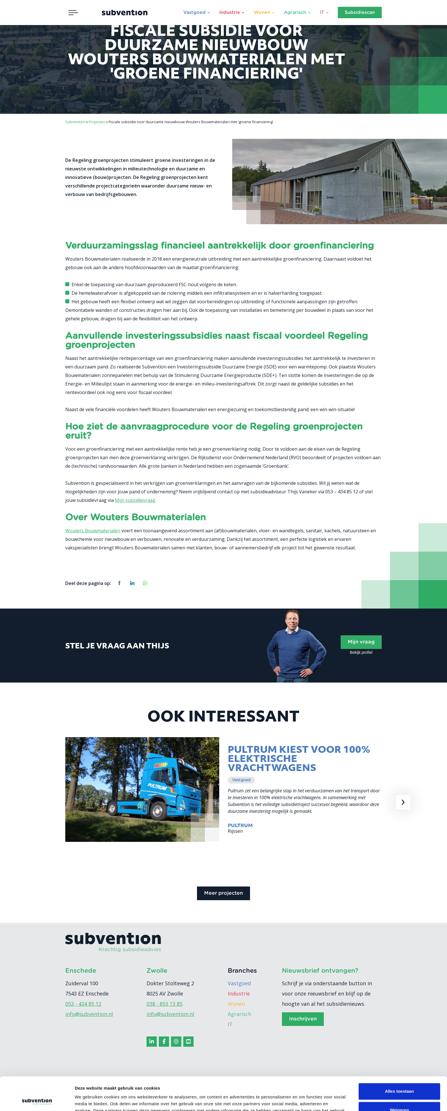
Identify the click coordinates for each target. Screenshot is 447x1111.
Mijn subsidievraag (135, 500)
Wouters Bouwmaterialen (92, 530)
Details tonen (88, 1099)
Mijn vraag (361, 642)
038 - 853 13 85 (164, 1003)
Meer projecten (223, 893)
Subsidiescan (360, 12)
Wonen (262, 12)
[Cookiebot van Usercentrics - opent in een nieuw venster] (37, 1100)
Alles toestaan (399, 1058)
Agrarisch (295, 12)
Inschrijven (303, 1019)
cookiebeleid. (189, 1084)
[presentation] (403, 802)
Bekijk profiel (361, 652)
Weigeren (399, 1076)
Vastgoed (194, 12)
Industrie (229, 12)
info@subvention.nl (89, 1014)
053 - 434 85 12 (83, 1003)
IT (322, 12)
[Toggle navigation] (73, 12)
